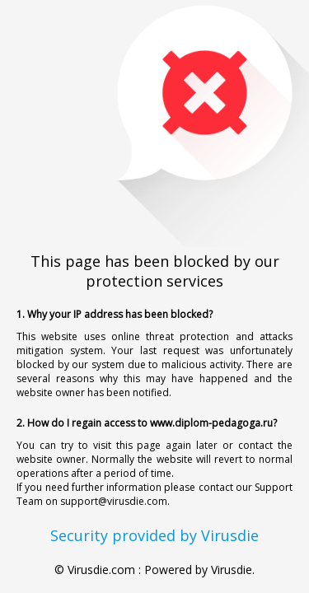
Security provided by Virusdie (154, 535)
